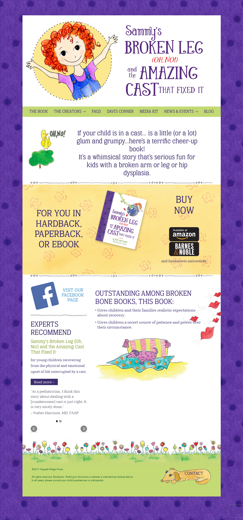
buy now (184, 206)
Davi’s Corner (120, 112)
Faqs (96, 112)
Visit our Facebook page (73, 295)
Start (57, 421)
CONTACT (194, 474)
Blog (209, 112)
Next (84, 429)
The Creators (70, 112)
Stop (60, 421)
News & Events (181, 112)
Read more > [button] (44, 382)
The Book (38, 112)
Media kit (149, 112)
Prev (34, 429)
